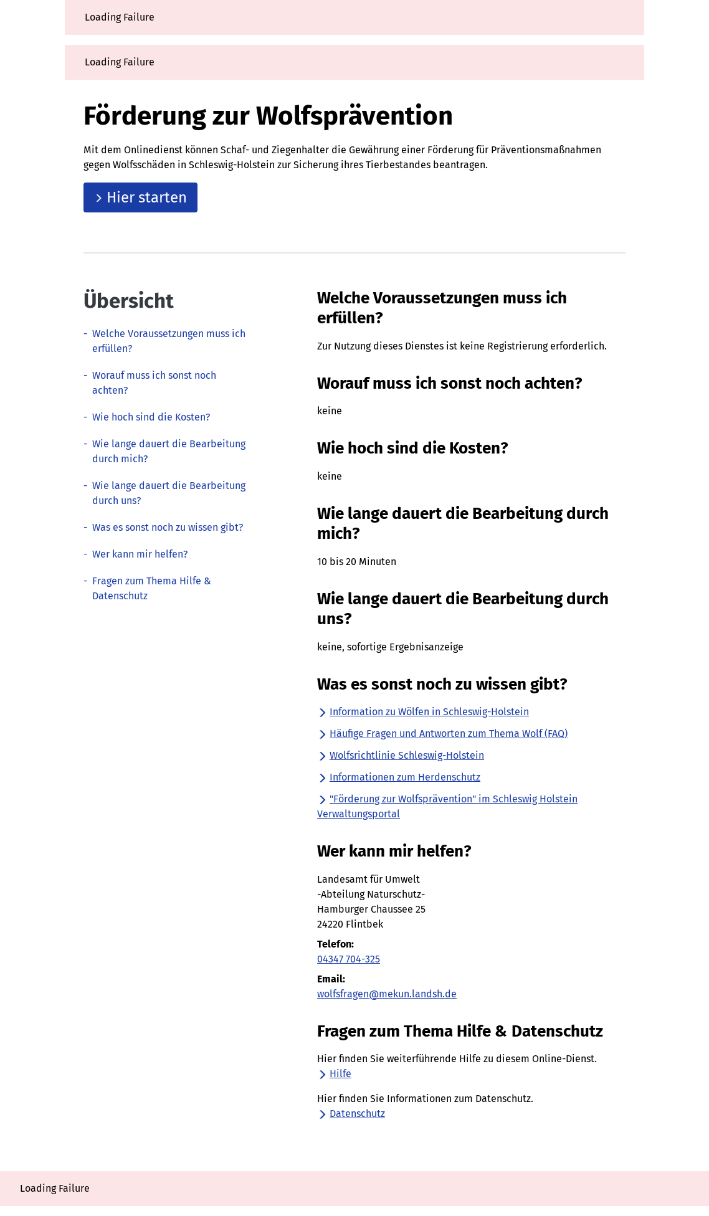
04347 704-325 (348, 959)
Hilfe (334, 1074)
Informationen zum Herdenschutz (398, 777)
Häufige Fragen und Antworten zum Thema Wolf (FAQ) (442, 733)
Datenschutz (351, 1113)
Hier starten (140, 197)
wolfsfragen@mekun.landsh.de (387, 994)
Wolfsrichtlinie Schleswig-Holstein (400, 755)
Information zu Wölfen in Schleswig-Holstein (423, 712)
